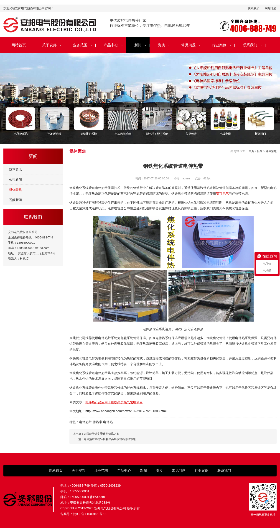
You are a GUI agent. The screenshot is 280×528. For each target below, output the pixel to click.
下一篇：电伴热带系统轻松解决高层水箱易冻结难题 (104, 439)
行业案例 (219, 45)
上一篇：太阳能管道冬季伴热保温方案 (96, 433)
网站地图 (271, 8)
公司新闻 (15, 179)
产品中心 (111, 45)
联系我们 (254, 8)
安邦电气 (222, 193)
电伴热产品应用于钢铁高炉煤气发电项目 (114, 402)
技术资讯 (15, 169)
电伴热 (108, 422)
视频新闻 (15, 200)
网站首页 (18, 45)
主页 (251, 151)
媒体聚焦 (15, 189)
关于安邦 (49, 45)
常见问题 (188, 45)
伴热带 (97, 422)
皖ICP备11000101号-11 (90, 514)
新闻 (138, 45)
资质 (161, 45)
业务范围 (80, 45)
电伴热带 (85, 422)
